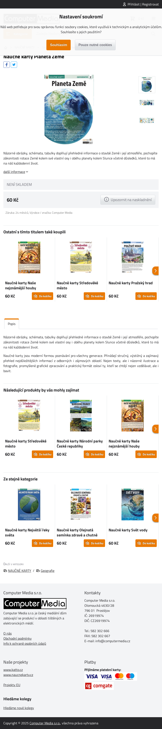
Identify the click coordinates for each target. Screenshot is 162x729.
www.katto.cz (13, 669)
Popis (11, 323)
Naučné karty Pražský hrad (131, 283)
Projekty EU (11, 684)
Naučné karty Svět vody (128, 530)
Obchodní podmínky (17, 638)
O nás (7, 633)
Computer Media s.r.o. (45, 723)
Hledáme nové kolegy (18, 707)
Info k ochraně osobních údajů (24, 643)
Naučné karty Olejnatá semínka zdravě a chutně (77, 532)
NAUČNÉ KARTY (19, 570)
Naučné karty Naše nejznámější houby (20, 285)
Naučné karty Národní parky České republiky (80, 443)
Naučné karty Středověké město (77, 285)
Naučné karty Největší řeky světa (27, 532)
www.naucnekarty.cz (18, 674)
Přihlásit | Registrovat (143, 4)
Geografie (47, 570)
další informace (14, 171)
